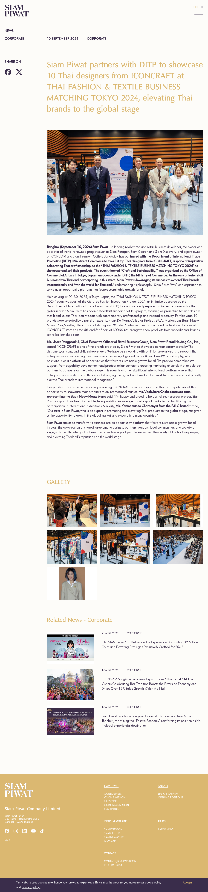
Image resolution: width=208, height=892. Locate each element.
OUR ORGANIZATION (116, 805)
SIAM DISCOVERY (114, 837)
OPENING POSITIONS (170, 797)
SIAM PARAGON (113, 829)
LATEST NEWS (165, 829)
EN (195, 7)
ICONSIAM (110, 840)
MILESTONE (110, 801)
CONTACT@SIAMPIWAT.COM (120, 861)
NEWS (9, 31)
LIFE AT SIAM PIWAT (168, 793)
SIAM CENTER (112, 833)
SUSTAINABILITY (113, 808)
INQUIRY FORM (113, 865)
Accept (187, 882)
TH (201, 7)
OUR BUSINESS (113, 793)
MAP (7, 840)
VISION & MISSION (114, 797)
